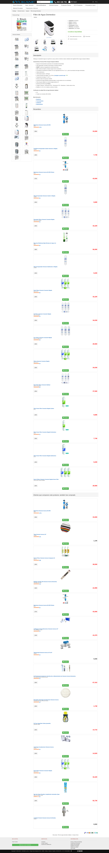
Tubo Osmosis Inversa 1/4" (40, 534)
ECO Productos (78, 5)
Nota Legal (73, 848)
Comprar (65, 134)
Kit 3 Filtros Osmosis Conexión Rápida (43, 337)
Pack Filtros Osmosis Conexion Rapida (43, 290)
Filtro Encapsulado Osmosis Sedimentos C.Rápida (45, 266)
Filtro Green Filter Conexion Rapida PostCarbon (45, 432)
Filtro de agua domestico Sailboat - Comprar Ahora (68, 834)
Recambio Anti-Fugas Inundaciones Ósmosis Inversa (46, 699)
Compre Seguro (44, 843)
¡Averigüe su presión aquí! (60, 75)
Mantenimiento (39, 104)
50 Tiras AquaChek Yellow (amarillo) (42, 723)
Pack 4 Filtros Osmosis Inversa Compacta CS (44, 558)
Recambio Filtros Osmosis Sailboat (42, 384)
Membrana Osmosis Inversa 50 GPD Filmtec (44, 172)
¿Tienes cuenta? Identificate (25, 844)
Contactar (43, 841)
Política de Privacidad (75, 844)
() (37, 127)
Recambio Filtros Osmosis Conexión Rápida (44, 219)
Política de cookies (74, 847)
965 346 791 (60, 2)
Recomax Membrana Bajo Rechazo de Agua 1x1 (45, 243)
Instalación (38, 102)
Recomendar (87, 36)
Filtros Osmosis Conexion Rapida (41, 361)
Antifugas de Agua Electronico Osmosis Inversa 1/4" (46, 628)
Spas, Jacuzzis (29, 5)
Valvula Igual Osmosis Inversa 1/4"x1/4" (43, 652)
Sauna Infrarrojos (17, 5)
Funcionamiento (39, 101)
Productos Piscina (66, 5)
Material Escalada (18, 8)
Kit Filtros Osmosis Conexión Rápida (42, 314)
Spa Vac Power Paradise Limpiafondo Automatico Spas (46, 794)
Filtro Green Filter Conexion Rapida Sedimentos (45, 455)
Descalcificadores (41, 5)
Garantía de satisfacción (46, 844)
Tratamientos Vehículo (32, 8)
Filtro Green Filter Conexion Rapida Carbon (44, 408)
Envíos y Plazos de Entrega (76, 841)
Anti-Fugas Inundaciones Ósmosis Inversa (44, 747)
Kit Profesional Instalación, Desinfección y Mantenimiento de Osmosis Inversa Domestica (55, 676)
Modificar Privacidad (75, 845)
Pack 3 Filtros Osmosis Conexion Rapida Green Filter (46, 479)
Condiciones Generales (75, 843)
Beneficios (38, 99)
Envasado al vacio (90, 5)
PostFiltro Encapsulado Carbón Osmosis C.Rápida (45, 148)
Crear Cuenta (15, 841)
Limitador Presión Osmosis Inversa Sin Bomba (45, 818)
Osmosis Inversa (53, 5)
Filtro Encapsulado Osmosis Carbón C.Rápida (44, 195)
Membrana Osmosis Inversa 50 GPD (42, 125)
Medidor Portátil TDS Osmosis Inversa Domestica (45, 581)
